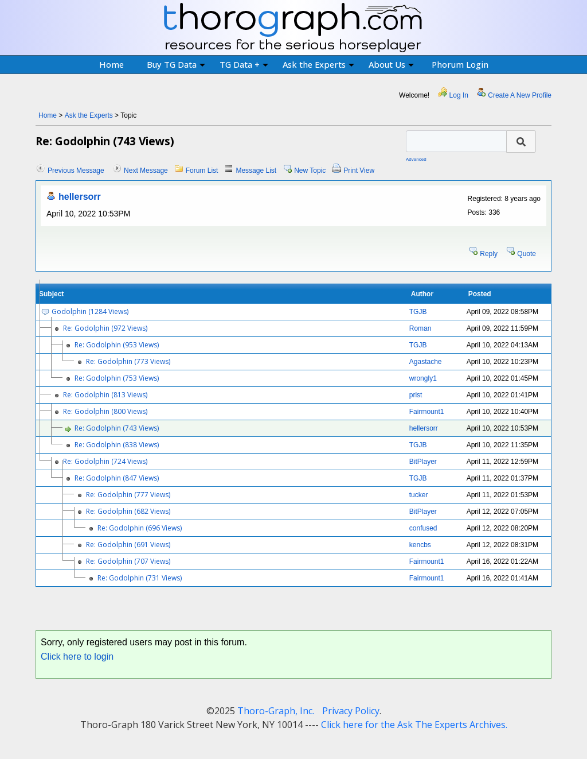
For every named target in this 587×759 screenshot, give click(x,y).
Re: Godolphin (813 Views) (105, 395)
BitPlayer (423, 462)
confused (423, 528)
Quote (526, 254)
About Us (391, 64)
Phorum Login (460, 64)
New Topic (310, 170)
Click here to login (77, 656)
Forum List (202, 170)
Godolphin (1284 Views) (90, 311)
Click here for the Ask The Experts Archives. (414, 724)
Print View (358, 170)
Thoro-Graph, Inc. (275, 710)
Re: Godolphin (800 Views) (105, 411)
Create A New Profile (519, 95)
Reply (489, 254)
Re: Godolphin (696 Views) (139, 528)
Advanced (416, 159)
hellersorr (79, 197)
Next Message (146, 170)
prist (415, 395)
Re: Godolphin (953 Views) (117, 345)
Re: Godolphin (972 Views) (105, 328)
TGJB (418, 312)
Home (111, 64)
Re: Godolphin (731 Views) (139, 578)
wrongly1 (423, 378)
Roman (420, 328)
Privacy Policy (350, 710)
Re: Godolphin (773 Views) (128, 361)
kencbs (420, 545)
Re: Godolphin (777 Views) (128, 494)
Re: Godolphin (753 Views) (117, 378)
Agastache (425, 362)
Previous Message (76, 170)
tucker (418, 495)
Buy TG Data (176, 64)
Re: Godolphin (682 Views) (128, 511)
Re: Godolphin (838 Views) (117, 445)
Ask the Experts (318, 64)
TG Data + (244, 64)
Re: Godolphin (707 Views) (128, 561)
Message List (256, 170)
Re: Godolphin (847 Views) (117, 478)
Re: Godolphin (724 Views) (105, 461)
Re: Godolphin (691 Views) (128, 544)
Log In (458, 95)
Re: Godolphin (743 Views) (117, 428)
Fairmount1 (426, 412)
